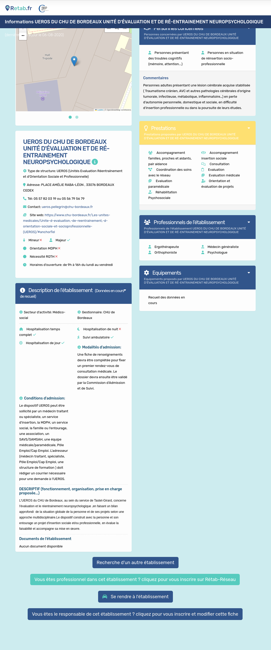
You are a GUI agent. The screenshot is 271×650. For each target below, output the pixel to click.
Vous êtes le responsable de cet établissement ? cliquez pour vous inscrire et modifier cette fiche (135, 614)
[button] (74, 61)
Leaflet (99, 110)
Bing (117, 28)
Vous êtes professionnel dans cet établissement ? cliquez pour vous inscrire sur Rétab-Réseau (135, 579)
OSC (125, 28)
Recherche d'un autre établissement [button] (135, 562)
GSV (109, 28)
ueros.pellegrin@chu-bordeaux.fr (67, 207)
